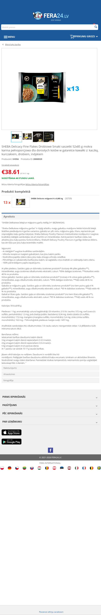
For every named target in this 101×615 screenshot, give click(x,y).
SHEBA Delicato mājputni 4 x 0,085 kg (47, 198)
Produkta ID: (27, 159)
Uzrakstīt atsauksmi (10, 165)
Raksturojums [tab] (10, 367)
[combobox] (49, 27)
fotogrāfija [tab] (8, 380)
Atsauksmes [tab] (9, 374)
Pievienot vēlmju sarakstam (51, 612)
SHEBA (16, 159)
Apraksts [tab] (9, 216)
